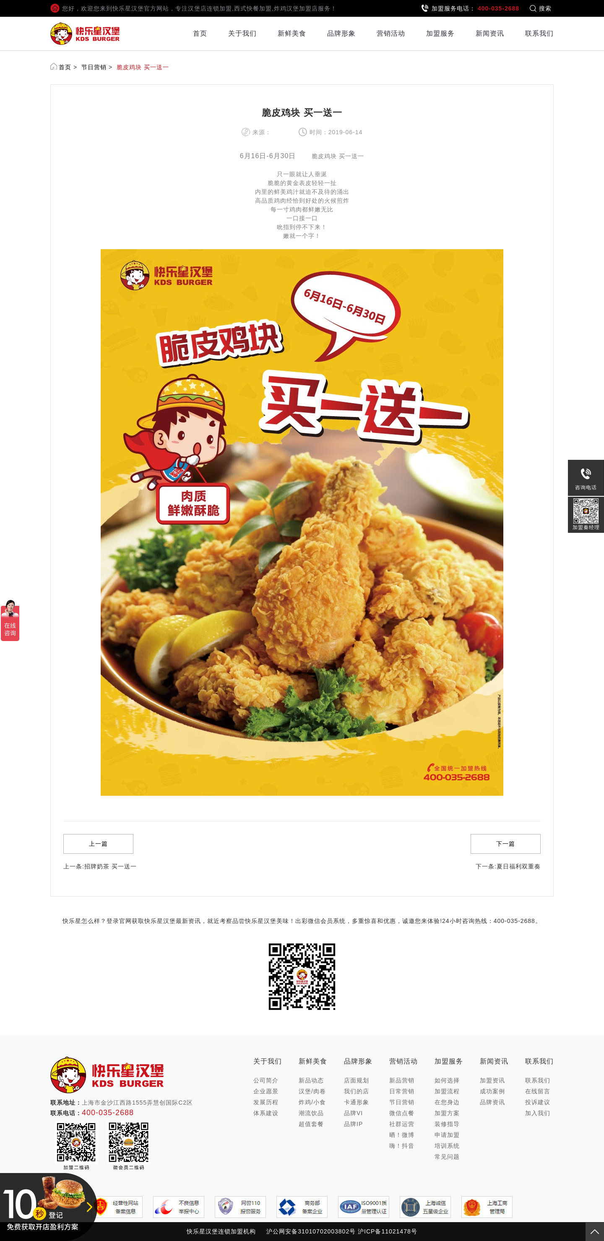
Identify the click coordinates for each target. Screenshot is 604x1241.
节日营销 (94, 67)
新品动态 (311, 1080)
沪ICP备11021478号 (387, 1231)
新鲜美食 (292, 33)
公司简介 (266, 1080)
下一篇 (505, 843)
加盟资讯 (492, 1080)
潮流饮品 (311, 1113)
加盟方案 (447, 1113)
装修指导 (447, 1124)
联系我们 (539, 33)
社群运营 (401, 1124)
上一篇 (98, 843)
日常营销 (401, 1091)
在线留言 (537, 1091)
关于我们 (242, 33)
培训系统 (447, 1145)
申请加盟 (447, 1135)
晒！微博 (401, 1135)
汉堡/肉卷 (312, 1091)
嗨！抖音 (401, 1145)
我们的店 (356, 1091)
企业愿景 (266, 1091)
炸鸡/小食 (312, 1102)
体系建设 (266, 1113)
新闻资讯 (490, 33)
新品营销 (401, 1080)
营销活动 (391, 33)
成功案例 (492, 1091)
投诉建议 (537, 1102)
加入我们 (537, 1113)
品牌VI (353, 1113)
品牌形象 (341, 33)
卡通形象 (356, 1102)
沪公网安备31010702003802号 (311, 1231)
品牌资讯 (492, 1102)
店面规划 (356, 1080)
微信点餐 (401, 1113)
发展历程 (266, 1102)
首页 (200, 33)
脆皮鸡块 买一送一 (143, 67)
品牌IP (353, 1124)
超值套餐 (311, 1124)
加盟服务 (440, 33)
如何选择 (447, 1080)
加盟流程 (447, 1091)
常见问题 (447, 1156)
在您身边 (447, 1102)
